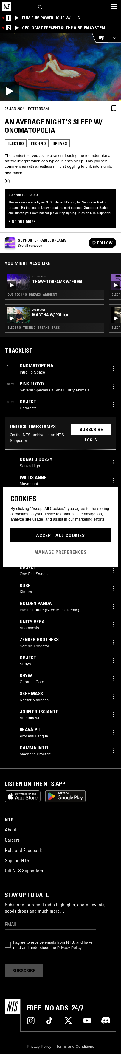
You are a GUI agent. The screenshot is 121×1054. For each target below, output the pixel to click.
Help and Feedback (23, 850)
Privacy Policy (69, 947)
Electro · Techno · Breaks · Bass (33, 327)
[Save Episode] (114, 108)
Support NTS (17, 860)
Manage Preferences (60, 552)
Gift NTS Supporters (24, 871)
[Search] (40, 6)
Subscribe (91, 429)
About (10, 830)
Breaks (59, 143)
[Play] (60, 67)
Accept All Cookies (60, 535)
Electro (15, 143)
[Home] (6, 6)
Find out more (21, 221)
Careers (12, 840)
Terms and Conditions (75, 1046)
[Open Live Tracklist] (100, 38)
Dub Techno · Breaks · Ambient (32, 294)
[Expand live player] (114, 38)
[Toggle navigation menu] (114, 6)
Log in (91, 439)
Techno (38, 143)
